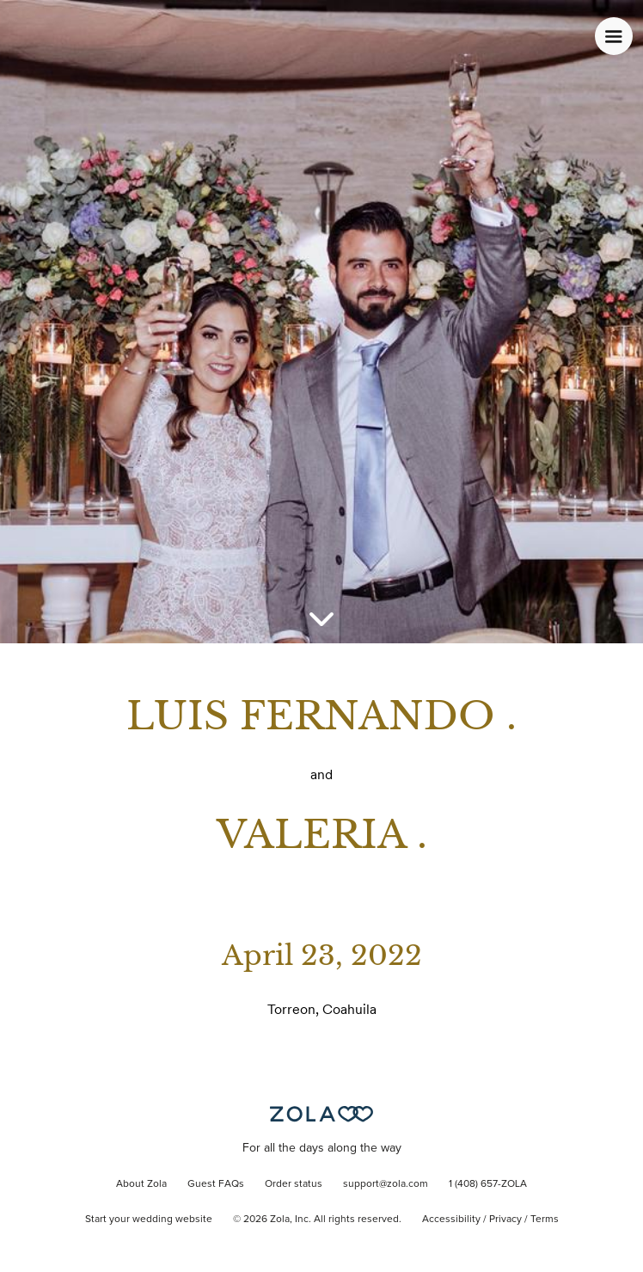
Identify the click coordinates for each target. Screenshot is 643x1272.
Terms (544, 1219)
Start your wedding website (148, 1219)
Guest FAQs (215, 1184)
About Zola (141, 1184)
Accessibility (451, 1219)
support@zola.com (385, 1184)
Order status (293, 1184)
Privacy (505, 1219)
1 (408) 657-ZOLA (488, 1184)
